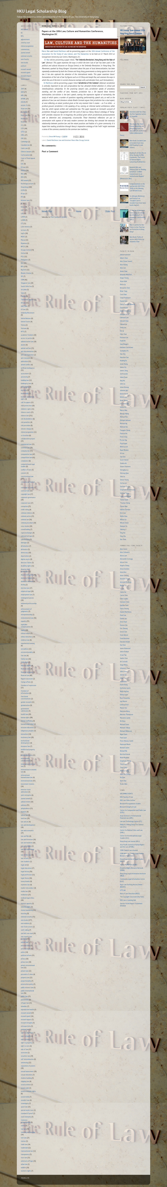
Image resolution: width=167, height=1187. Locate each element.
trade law (24, 1144)
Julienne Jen (124, 390)
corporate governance (28, 497)
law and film (25, 836)
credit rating (25, 509)
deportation (25, 556)
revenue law (25, 1029)
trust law (24, 1157)
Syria (22, 293)
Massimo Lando (125, 718)
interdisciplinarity (26, 755)
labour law (24, 815)
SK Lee (122, 453)
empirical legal (26, 591)
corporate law (25, 503)
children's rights (26, 409)
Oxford (23, 253)
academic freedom (27, 335)
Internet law (25, 200)
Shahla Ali (123, 463)
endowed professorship (29, 603)
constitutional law (27, 476)
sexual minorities (26, 1075)
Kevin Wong (124, 400)
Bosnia (23, 118)
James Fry (123, 367)
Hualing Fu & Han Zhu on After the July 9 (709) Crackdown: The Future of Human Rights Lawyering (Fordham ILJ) (138, 157)
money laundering (27, 910)
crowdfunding (25, 529)
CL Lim (122, 588)
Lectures (23, 230)
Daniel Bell (123, 301)
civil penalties (25, 422)
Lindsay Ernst (124, 704)
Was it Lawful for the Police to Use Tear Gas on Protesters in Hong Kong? (137, 228)
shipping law (25, 1081)
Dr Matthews (48, 83)
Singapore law (25, 283)
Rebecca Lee (124, 446)
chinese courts (26, 412)
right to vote (25, 1046)
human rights (25, 717)
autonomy (24, 377)
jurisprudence (25, 808)
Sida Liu (122, 476)
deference (24, 549)
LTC (22, 223)
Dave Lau (123, 615)
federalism (24, 662)
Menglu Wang (124, 413)
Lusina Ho (123, 407)
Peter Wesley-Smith (126, 741)
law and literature (65, 140)
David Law (123, 618)
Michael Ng (123, 423)
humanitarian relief (27, 724)
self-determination (27, 1059)
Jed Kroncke (124, 374)
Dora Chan (123, 622)
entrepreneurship (26, 614)
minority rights (26, 907)
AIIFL (22, 95)
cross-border (25, 526)
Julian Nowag (124, 387)
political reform (26, 955)
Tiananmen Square (27, 299)
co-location (25, 435)
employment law (26, 594)
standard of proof (27, 1113)
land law (24, 818)
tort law (23, 1138)
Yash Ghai (123, 780)
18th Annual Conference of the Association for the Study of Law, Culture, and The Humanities (78, 52)
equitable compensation (26, 625)
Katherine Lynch (125, 688)
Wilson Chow (124, 523)
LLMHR (23, 220)
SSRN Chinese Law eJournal (129, 850)
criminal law (25, 519)
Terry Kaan (123, 764)
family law (24, 659)
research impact (26, 76)
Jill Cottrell (123, 661)
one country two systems (26, 937)
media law (24, 891)
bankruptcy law (26, 383)
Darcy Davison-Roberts (127, 304)
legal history (25, 871)
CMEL (22, 135)
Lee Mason (123, 701)
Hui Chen (123, 645)
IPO (22, 197)
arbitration (24, 361)
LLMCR (23, 217)
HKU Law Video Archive (127, 800)
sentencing (24, 1062)
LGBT (22, 210)
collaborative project (28, 438)
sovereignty (25, 1103)
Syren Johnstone (125, 496)
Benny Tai (123, 585)
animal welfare (26, 348)
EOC (22, 164)
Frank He (123, 341)
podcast (23, 66)
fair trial (23, 655)
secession (24, 1052)
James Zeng (124, 370)
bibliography (25, 387)
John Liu (122, 384)
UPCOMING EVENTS (126, 793)
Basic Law (24, 115)
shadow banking (26, 1078)
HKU (22, 177)
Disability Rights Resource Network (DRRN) (131, 869)
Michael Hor (124, 417)
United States (25, 321)
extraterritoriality (27, 652)
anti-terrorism (25, 358)
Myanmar (24, 243)
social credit (25, 1088)
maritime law (25, 884)
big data (23, 390)
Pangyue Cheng (125, 430)
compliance (25, 461)
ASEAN (23, 102)
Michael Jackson (125, 420)
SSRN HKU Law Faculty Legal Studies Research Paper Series (132, 854)
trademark (24, 1148)
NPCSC (23, 246)
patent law (24, 942)
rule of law (24, 1049)
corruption (24, 506)
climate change (26, 429)
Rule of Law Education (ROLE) (130, 893)
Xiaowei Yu (123, 526)
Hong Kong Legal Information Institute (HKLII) (133, 874)
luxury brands (25, 881)
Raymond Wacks (125, 744)
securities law (25, 1056)
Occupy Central (84, 140)
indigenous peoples (27, 730)
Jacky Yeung (124, 364)
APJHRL (23, 98)
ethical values (25, 633)
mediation (24, 894)
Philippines (24, 260)
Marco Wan (46, 51)
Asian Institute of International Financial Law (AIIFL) (130, 817)
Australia (24, 112)
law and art (24, 821)
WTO (22, 331)
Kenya (23, 207)
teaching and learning (28, 1132)
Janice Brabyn (124, 651)
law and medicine (26, 842)
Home (78, 211)
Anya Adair (123, 281)
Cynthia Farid (124, 605)
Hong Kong (24, 187)
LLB (22, 213)
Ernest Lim (123, 632)
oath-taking (25, 930)
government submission (25, 709)
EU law (23, 167)
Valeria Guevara (125, 509)
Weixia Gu (123, 519)
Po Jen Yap (123, 440)
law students (25, 861)
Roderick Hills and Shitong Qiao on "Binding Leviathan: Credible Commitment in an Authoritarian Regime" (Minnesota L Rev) (133, 173)
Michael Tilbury (125, 727)
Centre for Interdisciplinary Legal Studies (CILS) (130, 836)
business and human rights (27, 398)
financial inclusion (27, 672)
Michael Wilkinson (126, 731)
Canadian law (25, 145)
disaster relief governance (25, 570)
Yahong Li (123, 529)
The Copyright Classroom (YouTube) (132, 897)
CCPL (22, 128)
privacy (23, 958)
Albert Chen (124, 258)
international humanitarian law (26, 776)
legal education (26, 868)
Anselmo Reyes (125, 578)
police (23, 952)
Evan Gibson (124, 635)
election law (25, 588)
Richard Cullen (124, 747)
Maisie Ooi (123, 708)
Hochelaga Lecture (27, 183)
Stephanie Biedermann (127, 489)
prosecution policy (27, 984)
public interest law (27, 987)
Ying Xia (122, 533)
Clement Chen (124, 602)
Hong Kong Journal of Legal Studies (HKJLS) (131, 860)
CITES (23, 132)
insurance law (25, 746)
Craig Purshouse (125, 297)
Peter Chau (123, 437)
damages (24, 542)
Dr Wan (46, 59)
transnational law (27, 1151)
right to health (26, 1036)
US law (23, 309)
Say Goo (122, 456)
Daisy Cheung (124, 608)
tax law (23, 1129)
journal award (25, 52)
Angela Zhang (124, 565)
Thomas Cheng (125, 503)
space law (24, 1107)
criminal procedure (27, 523)
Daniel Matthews (60, 51)
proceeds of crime (27, 974)
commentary (25, 49)
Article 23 (24, 105)
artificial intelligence (28, 368)
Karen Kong (124, 684)
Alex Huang (124, 264)
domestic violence (27, 581)
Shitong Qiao (124, 473)
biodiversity (25, 393)
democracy (24, 552)
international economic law (29, 770)
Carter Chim (124, 595)
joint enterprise (26, 795)
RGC (22, 263)
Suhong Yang (124, 493)
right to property (26, 1042)
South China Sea (26, 286)
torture (23, 1141)
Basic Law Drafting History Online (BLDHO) (131, 885)
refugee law (25, 1003)
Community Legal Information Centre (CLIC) (132, 880)
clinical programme (27, 46)
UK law (23, 303)
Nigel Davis (123, 734)
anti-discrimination (27, 351)
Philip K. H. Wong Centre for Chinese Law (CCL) (131, 825)
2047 (22, 88)
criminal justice (26, 516)
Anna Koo (123, 572)
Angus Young (124, 278)
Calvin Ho (123, 592)
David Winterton (125, 311)
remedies (24, 1006)
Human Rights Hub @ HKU (128, 864)
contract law (25, 491)
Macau (23, 240)
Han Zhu (122, 354)
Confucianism (25, 155)
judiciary (23, 805)
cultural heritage (26, 536)
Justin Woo (123, 681)
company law (25, 451)
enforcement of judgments (26, 610)
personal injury (26, 949)
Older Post (110, 211)
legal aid (24, 865)
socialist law (25, 1100)
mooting (24, 913)
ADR (22, 92)
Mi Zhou (122, 721)
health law (24, 714)
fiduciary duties (26, 665)
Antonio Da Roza (125, 582)
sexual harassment (27, 1071)
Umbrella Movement (27, 313)
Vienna (23, 325)
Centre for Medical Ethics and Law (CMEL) (131, 831)
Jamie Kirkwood (125, 648)
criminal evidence (26, 513)
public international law (27, 992)
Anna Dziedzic (124, 569)
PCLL (22, 256)
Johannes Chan (125, 668)
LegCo (23, 233)
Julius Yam (123, 678)
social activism (26, 1084)
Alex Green (123, 549)
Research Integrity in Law (128, 807)
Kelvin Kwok (124, 394)
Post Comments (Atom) (59, 217)
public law (24, 996)
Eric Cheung (124, 628)
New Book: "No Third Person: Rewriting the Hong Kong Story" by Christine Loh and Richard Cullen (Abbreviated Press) (133, 129)
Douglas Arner (124, 314)
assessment (25, 373)
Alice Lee (123, 268)
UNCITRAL (24, 306)
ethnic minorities (26, 637)
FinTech (23, 170)
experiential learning (28, 643)
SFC (22, 276)
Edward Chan (124, 321)
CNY (22, 138)
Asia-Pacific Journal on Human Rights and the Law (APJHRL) (132, 845)
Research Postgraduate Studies (130, 803)
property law (25, 977)
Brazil (23, 122)
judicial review (25, 801)
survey (23, 1125)
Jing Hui (122, 380)
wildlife (23, 1167)
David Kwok (124, 307)
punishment (25, 999)
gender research (26, 702)
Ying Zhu (123, 536)
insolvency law (26, 737)
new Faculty (25, 59)
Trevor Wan (123, 506)
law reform (24, 858)
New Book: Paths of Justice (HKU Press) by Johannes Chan (137, 239)
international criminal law (28, 765)
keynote (23, 811)
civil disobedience (26, 419)
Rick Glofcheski (125, 754)
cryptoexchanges (26, 533)
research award (26, 69)
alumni (23, 345)
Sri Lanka (24, 289)
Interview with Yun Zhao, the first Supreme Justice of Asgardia (138, 114)
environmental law (27, 618)
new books (24, 62)
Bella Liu (123, 284)
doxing (23, 584)
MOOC (23, 236)
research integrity (26, 1023)
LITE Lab (123, 890)
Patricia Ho (123, 433)
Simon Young (124, 480)
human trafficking (27, 721)
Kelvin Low (123, 397)
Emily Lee (123, 327)
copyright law (25, 494)
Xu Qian (122, 777)
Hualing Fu (123, 360)
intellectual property (28, 749)
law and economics (27, 830)
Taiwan (23, 296)
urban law (24, 1164)
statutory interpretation (25, 1121)
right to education (27, 1033)
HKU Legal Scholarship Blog (41, 11)
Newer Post (47, 211)
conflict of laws (26, 470)
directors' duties (26, 562)
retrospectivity (26, 1026)
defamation (25, 546)
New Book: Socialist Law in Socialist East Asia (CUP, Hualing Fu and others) (138, 143)
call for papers (26, 402)
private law (24, 971)
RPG (22, 36)
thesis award (25, 79)
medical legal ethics (27, 898)
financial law (25, 675)
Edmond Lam (124, 317)
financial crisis (25, 669)
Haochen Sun (124, 357)
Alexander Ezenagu (126, 559)
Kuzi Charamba (125, 698)
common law (25, 447)
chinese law (25, 415)
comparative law (26, 454)
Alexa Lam (123, 555)
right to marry (25, 1039)
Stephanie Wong (125, 761)
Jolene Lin (123, 675)
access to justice (26, 338)
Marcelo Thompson (126, 714)
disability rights (26, 566)
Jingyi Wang (123, 665)
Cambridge (24, 141)
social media (25, 1097)
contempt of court (27, 487)
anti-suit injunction (27, 355)
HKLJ (22, 174)
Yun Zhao (123, 539)
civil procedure (25, 425)
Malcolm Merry (125, 711)
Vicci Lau (123, 513)
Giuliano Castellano (126, 347)
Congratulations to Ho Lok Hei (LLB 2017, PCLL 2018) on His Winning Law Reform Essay (137, 187)
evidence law (25, 640)
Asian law (24, 108)
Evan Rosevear (124, 638)
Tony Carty (123, 767)
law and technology (27, 849)
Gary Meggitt (124, 344)
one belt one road (27, 933)
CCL (22, 125)
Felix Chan (123, 334)
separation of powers (28, 1066)
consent (23, 473)
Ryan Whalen (124, 450)
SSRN (22, 279)
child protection (26, 405)
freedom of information (25, 692)
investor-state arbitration (26, 790)
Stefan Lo (123, 483)
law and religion (26, 846)
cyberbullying (25, 539)
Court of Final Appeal (28, 158)
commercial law (26, 444)
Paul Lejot (123, 737)
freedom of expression (28, 685)
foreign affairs (26, 682)
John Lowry (123, 671)
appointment (25, 39)
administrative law (27, 341)
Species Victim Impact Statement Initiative (131, 904)
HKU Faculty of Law (126, 797)
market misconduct (27, 888)
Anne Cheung (124, 575)
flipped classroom (27, 679)
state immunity (26, 1117)
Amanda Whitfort (126, 274)
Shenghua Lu (124, 470)
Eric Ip (122, 331)
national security (26, 56)
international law (26, 780)
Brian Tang (123, 291)
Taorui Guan (124, 499)
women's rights (26, 1171)
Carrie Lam (24, 148)
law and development (28, 825)
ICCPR (23, 190)
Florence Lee (124, 337)
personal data (25, 945)
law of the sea (26, 855)
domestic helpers (26, 578)
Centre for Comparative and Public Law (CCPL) (133, 811)
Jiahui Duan (123, 377)
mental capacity (26, 903)
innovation (24, 734)
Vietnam (24, 328)
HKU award (24, 29)
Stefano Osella (125, 486)
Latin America (25, 226)
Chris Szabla (124, 598)
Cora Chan (123, 294)
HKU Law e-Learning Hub (128, 900)
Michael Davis (124, 724)
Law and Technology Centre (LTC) (131, 821)
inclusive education (27, 727)
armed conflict (26, 364)
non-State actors (26, 926)
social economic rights (28, 1091)
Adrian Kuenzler (125, 254)
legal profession (26, 874)
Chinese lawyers (26, 151)
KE (22, 33)
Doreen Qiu (123, 625)
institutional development (25, 741)
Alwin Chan (123, 271)
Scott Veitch (124, 460)
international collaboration (25, 759)
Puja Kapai (123, 443)
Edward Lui (123, 324)
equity (23, 630)
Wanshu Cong (124, 771)
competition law (26, 457)
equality (23, 621)
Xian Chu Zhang (125, 774)
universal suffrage (27, 1161)
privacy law (24, 962)
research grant (25, 72)
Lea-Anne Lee (124, 403)
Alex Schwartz (125, 552)
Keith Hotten (124, 691)
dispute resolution (27, 575)
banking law (25, 380)
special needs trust (27, 1110)
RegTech (23, 269)
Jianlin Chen (124, 658)
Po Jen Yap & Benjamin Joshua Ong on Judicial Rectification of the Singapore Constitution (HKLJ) (137, 215)
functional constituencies (26, 697)
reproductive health (27, 1009)
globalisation (25, 705)
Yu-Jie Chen (123, 784)
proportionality (26, 981)
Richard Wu (123, 751)
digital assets (25, 559)
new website (25, 923)
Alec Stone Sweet (126, 261)
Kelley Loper (124, 694)
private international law (28, 966)
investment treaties (27, 784)
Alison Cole (124, 562)
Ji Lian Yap (123, 655)
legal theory (25, 878)
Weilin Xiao (123, 516)
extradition (24, 649)
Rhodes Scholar (26, 273)
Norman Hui (124, 427)
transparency (25, 1154)
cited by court (25, 42)
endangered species (27, 598)
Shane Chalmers (125, 466)
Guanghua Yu (124, 350)
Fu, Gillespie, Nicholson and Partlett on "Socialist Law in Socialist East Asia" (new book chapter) (138, 200)
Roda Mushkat (124, 757)
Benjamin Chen (125, 288)
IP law (23, 193)
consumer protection (28, 482)
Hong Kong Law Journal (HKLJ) (130, 841)
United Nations (26, 318)
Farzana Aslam (125, 641)
